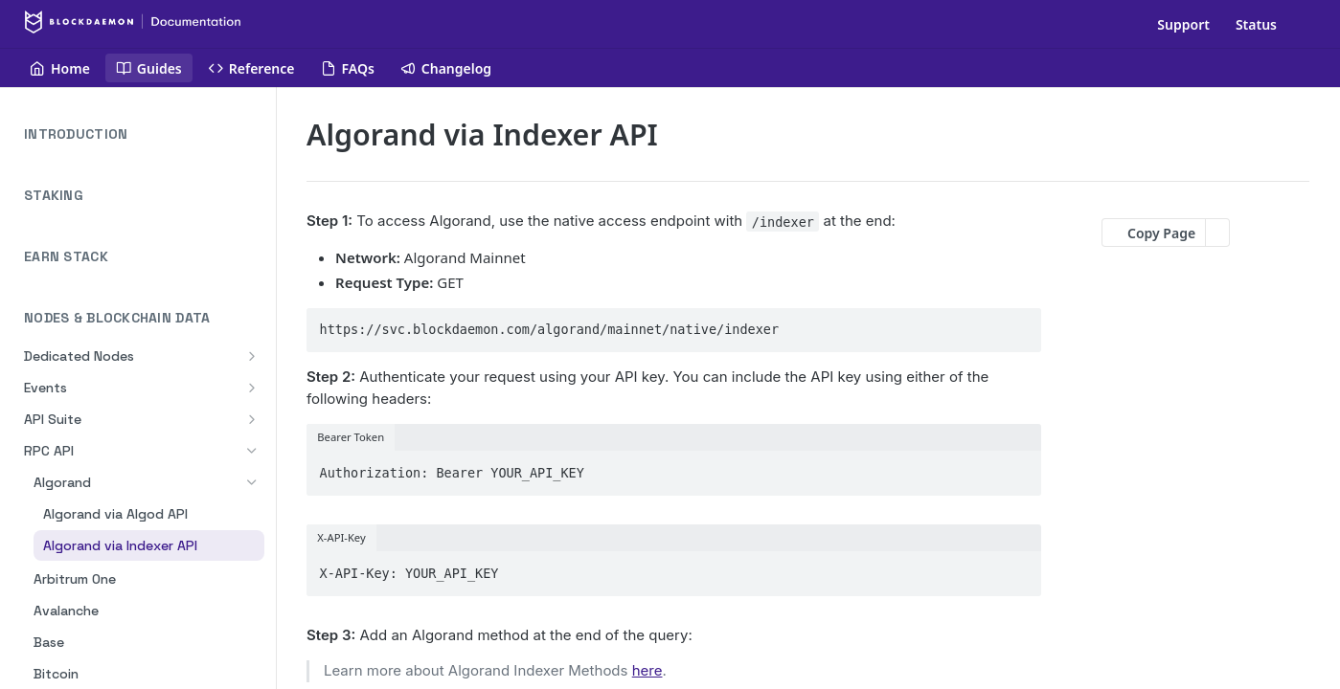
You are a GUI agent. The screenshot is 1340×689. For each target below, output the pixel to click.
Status (1256, 24)
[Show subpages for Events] (252, 387)
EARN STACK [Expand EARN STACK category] (144, 257)
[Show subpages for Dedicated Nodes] (252, 356)
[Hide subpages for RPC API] (252, 450)
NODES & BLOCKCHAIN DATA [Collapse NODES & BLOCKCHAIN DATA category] (144, 318)
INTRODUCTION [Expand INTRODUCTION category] (144, 134)
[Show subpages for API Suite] (252, 419)
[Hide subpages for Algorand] (252, 482)
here (647, 670)
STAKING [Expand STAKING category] (144, 196)
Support (1183, 24)
